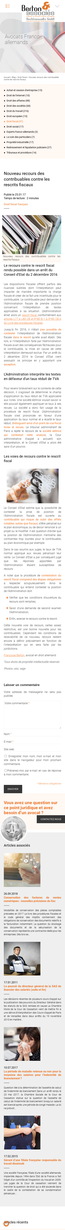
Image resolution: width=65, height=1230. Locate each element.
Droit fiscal (22, 77)
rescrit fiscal (30, 315)
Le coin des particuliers (19, 137)
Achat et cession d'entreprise (22, 90)
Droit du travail (14, 111)
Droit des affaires (16, 100)
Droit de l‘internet (16, 95)
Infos (57, 6)
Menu (7, 6)
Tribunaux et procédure (19, 152)
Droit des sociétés (16, 105)
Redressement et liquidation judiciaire (26, 147)
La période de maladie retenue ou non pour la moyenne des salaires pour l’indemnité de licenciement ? (32, 1075)
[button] (6, 1224)
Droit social (13, 126)
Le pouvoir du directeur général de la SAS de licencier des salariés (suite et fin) (32, 988)
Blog (14, 77)
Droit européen (14, 116)
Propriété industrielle (18, 142)
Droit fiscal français (16, 204)
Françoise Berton (14, 655)
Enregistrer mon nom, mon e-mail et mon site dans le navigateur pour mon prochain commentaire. (32, 760)
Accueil (7, 77)
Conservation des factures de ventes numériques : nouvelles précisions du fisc (32, 899)
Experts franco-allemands (20, 131)
